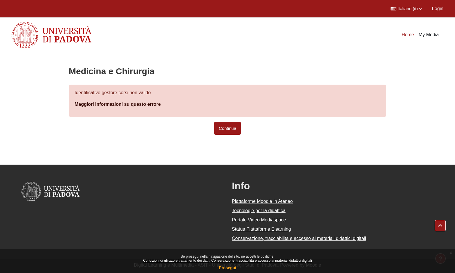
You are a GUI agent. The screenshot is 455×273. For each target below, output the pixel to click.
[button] (406, 8)
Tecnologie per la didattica (259, 210)
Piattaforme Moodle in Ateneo (262, 201)
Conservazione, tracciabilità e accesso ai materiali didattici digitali (261, 261)
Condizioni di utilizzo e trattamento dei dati (176, 261)
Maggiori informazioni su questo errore (118, 104)
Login (437, 8)
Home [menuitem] (408, 34)
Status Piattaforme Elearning (261, 229)
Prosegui (227, 267)
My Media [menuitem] (429, 34)
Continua (227, 128)
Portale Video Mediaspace (259, 219)
